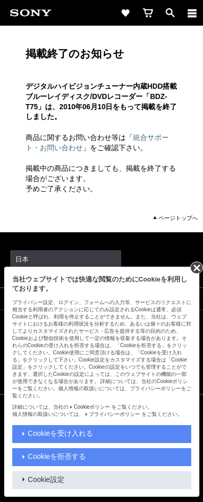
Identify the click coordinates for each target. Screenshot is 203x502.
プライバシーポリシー (114, 414)
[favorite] (125, 13)
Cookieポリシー (92, 407)
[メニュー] (192, 13)
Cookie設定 (46, 479)
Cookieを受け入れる (60, 433)
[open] (170, 13)
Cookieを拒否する (57, 456)
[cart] (148, 13)
